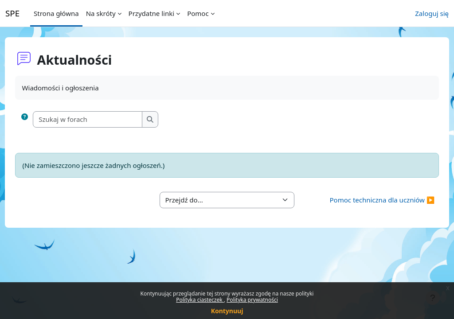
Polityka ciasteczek (200, 299)
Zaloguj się (432, 13)
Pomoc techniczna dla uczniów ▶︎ (365, 199)
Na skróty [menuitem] (101, 13)
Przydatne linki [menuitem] (152, 13)
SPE (12, 13)
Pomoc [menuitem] (197, 13)
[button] (41, 119)
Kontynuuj (227, 311)
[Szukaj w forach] (105, 119)
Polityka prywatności (252, 299)
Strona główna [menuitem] (56, 13)
